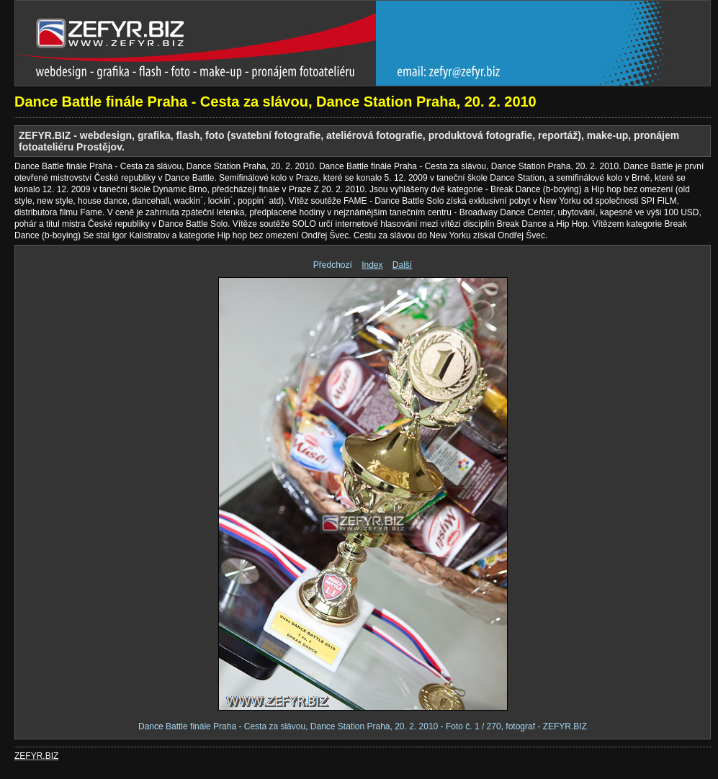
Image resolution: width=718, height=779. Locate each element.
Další (402, 265)
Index (372, 265)
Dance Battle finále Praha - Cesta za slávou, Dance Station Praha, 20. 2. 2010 (275, 101)
